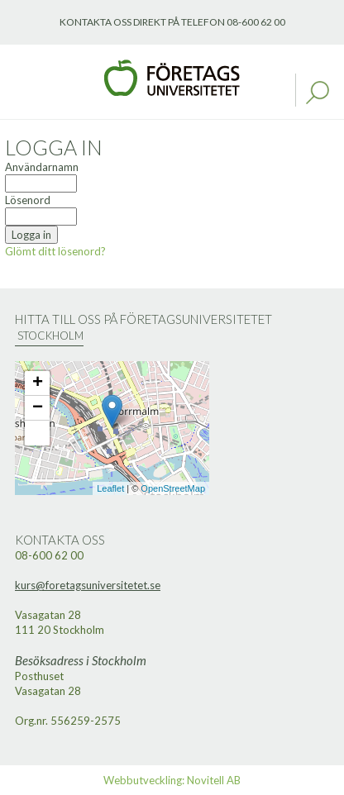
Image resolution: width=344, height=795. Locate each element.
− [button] (37, 408)
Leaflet (110, 488)
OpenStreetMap (173, 488)
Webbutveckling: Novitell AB (172, 780)
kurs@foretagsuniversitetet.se (87, 585)
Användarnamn (42, 167)
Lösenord (27, 200)
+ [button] (37, 383)
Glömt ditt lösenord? (55, 251)
